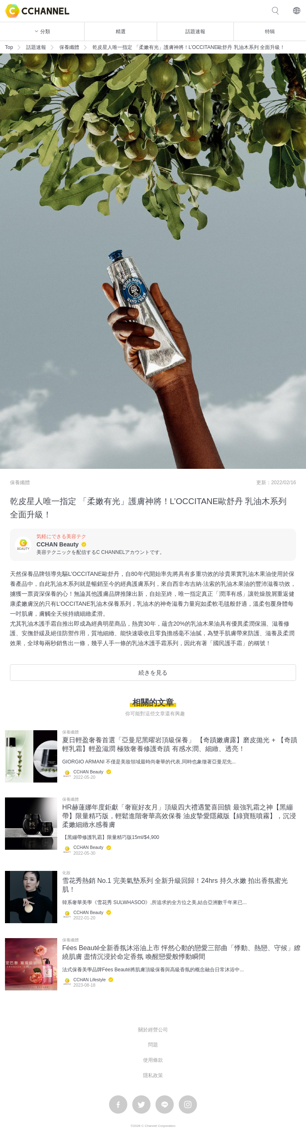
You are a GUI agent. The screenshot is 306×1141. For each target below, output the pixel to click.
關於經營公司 (153, 1030)
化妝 (66, 873)
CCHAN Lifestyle (89, 980)
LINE (164, 1104)
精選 (121, 31)
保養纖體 (69, 47)
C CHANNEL (37, 11)
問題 (153, 1045)
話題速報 (195, 31)
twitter (141, 1104)
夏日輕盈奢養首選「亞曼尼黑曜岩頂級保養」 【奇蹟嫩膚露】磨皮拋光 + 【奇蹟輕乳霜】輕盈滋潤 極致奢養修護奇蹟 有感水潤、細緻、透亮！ (179, 744)
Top (9, 47)
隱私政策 (153, 1075)
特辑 (270, 31)
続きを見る (153, 672)
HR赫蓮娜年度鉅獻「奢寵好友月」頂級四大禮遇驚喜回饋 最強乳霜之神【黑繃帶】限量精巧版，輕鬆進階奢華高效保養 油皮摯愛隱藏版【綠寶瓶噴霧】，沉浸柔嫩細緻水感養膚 (179, 816)
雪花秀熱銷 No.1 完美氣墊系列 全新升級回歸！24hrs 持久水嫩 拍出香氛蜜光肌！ (175, 885)
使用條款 (153, 1060)
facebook (118, 1104)
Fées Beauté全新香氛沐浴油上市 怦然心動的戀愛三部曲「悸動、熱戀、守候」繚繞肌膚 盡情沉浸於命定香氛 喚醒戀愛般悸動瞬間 (181, 952)
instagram (188, 1104)
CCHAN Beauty (57, 544)
